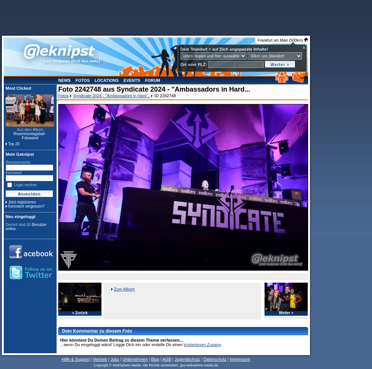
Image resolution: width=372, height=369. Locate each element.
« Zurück (80, 313)
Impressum (240, 359)
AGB (166, 359)
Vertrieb (100, 359)
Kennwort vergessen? (26, 206)
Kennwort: (14, 173)
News (64, 80)
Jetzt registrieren (22, 202)
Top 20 (14, 144)
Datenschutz (214, 359)
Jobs (114, 359)
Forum (152, 80)
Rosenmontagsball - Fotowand (30, 136)
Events (132, 80)
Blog (155, 359)
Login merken (25, 185)
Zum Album (124, 289)
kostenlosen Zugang (202, 344)
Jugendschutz (187, 359)
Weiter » (286, 313)
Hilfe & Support (75, 359)
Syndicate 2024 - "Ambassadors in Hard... (111, 95)
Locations (107, 80)
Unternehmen (135, 359)
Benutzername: (18, 162)
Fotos (83, 80)
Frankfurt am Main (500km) (283, 40)
